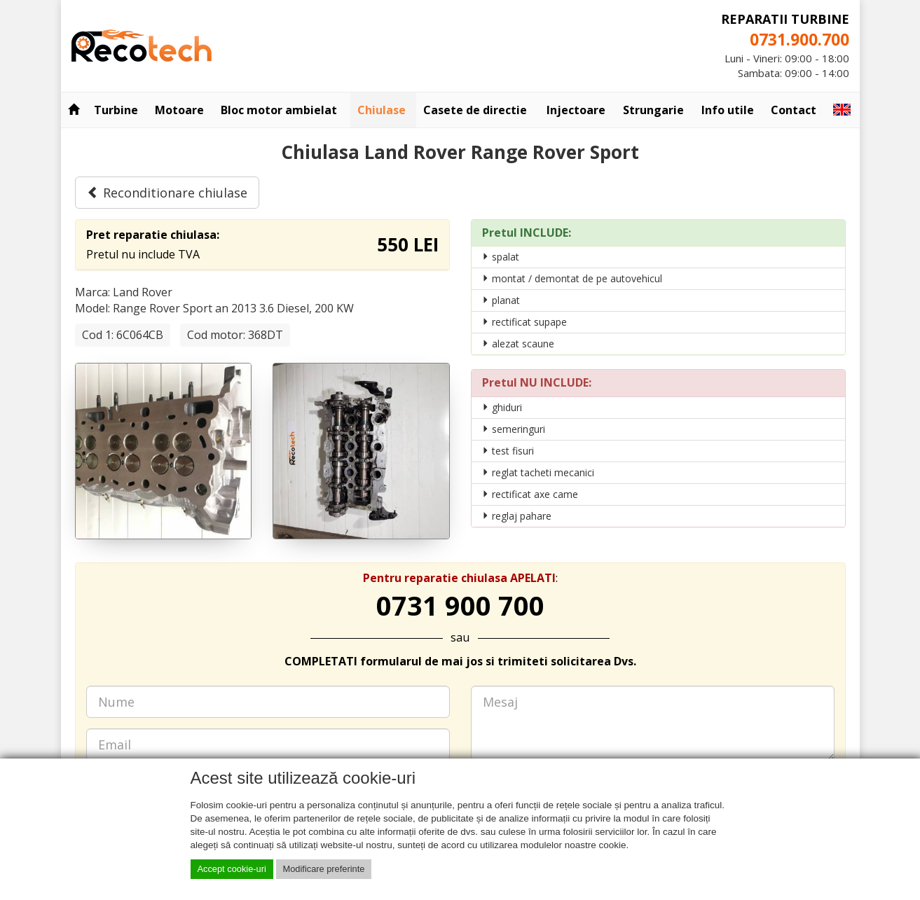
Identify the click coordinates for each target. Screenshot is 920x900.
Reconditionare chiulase (167, 192)
